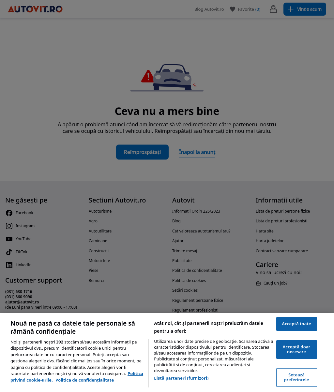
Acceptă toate (296, 324)
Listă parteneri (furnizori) (181, 378)
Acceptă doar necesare (297, 349)
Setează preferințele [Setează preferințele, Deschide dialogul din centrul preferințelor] (296, 377)
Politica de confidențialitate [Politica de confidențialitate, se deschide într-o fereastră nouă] (84, 380)
